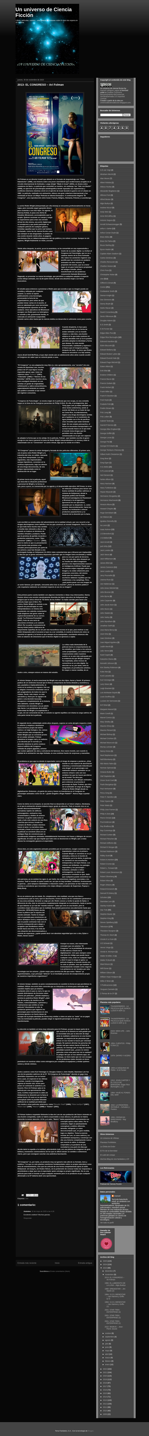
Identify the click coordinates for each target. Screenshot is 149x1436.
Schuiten (103, 897)
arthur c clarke (106, 229)
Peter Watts (105, 805)
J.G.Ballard (104, 538)
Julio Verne (104, 651)
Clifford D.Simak (106, 283)
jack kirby (104, 546)
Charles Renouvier (107, 262)
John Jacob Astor (107, 605)
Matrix (35, 1107)
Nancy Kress (105, 751)
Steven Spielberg (107, 922)
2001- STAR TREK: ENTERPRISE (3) (112, 1316)
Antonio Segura (106, 220)
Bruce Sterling (105, 245)
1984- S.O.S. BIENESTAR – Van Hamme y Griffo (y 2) (115, 1296)
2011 (105, 1407)
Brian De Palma (106, 241)
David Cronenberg (107, 312)
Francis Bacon (106, 379)
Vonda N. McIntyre (107, 952)
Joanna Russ (105, 580)
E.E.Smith (104, 325)
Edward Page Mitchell (108, 362)
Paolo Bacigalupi (106, 784)
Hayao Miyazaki (106, 492)
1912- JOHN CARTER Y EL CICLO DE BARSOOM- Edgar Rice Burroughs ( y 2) (120, 1083)
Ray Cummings (106, 830)
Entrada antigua (85, 1263)
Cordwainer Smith (107, 291)
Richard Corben (106, 835)
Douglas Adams (106, 321)
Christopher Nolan (107, 275)
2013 (105, 1400)
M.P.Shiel (104, 705)
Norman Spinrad (106, 768)
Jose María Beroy (107, 630)
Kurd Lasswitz (105, 676)
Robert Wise (105, 881)
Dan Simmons (105, 300)
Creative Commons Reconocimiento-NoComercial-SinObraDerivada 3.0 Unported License (112, 95)
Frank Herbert (105, 387)
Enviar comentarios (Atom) (60, 1271)
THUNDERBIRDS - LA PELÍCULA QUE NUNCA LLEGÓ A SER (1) (120, 1008)
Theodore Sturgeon (108, 931)
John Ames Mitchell (108, 588)
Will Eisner (104, 968)
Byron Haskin (105, 249)
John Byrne (104, 596)
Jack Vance (104, 555)
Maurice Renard (106, 730)
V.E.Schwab (105, 943)
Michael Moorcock (107, 743)
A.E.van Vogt (105, 170)
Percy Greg (104, 793)
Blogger (90, 1431)
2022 (105, 1369)
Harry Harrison (106, 484)
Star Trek (104, 910)
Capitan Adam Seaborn (109, 254)
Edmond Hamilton (107, 341)
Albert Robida (105, 182)
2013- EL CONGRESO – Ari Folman (114, 1278)
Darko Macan (105, 308)
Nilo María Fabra (106, 764)
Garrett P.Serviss (107, 425)
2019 (105, 1379)
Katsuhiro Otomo (107, 659)
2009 (105, 1414)
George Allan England (109, 429)
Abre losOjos (77, 1104)
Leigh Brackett (106, 688)
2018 (105, 1383)
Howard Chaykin (106, 509)
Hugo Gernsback (107, 513)
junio (107, 1347)
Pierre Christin (106, 818)
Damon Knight (106, 295)
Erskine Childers (106, 375)
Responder (28, 1218)
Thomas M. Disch (107, 935)
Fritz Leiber (104, 417)
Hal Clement (105, 475)
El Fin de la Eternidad (108, 1151)
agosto (108, 1340)
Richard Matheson (107, 851)
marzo (108, 1358)
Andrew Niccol (106, 208)
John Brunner (105, 592)
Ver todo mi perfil (107, 1223)
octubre (108, 1333)
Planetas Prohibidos (108, 1142)
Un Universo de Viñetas (109, 1138)
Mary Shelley (105, 722)
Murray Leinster (106, 747)
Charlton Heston (106, 266)
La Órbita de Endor (107, 1147)
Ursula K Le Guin (107, 939)
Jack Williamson (106, 559)
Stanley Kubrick (106, 906)
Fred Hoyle (104, 400)
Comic (102, 287)
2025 (105, 1261)
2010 (105, 1411)
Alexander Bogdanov (108, 191)
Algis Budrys (105, 203)
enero (107, 1364)
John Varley (105, 617)
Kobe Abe (104, 672)
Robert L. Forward (107, 868)
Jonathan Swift (106, 626)
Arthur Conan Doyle (108, 233)
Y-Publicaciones (106, 985)
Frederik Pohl (105, 404)
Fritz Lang (104, 412)
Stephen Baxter (106, 914)
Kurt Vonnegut (106, 680)
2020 (105, 1376)
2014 (105, 1397)
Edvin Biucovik (106, 346)
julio (107, 1344)
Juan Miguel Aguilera (108, 642)
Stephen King (105, 918)
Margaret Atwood (107, 709)
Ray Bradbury (105, 826)
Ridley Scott (105, 856)
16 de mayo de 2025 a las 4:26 (43, 1211)
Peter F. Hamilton (107, 797)
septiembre (109, 1337)
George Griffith (106, 433)
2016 (105, 1390)
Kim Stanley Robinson (109, 667)
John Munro (105, 609)
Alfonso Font (105, 195)
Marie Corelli (105, 713)
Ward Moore (105, 964)
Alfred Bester (105, 199)
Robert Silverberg (107, 876)
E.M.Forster (105, 329)
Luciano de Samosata (108, 701)
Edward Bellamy (106, 350)
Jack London (105, 550)
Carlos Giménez (106, 258)
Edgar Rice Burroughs (109, 337)
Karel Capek (105, 655)
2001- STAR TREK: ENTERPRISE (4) (112, 1311)
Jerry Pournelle (106, 575)
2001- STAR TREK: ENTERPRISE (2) (112, 1322)
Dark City (22, 1107)
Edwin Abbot (105, 366)
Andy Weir (104, 212)
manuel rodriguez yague (109, 90)
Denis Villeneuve (106, 316)
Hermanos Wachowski (109, 500)
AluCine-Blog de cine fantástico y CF (114, 1159)
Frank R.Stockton (107, 396)
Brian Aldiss (105, 237)
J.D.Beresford (105, 534)
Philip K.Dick (105, 814)
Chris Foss (104, 270)
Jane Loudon (105, 571)
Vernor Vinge (105, 947)
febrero (108, 1361)
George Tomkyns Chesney (110, 450)
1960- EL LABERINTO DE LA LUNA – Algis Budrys (115, 1284)
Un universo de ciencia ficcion (112, 88)
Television (104, 927)
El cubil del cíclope (107, 1155)
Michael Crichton (106, 738)
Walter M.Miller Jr (107, 956)
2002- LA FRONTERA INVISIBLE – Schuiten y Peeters (120, 1107)
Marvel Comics (106, 718)
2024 (105, 1264)
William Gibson (106, 973)
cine (26, 1198)
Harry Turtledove (106, 488)
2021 (105, 1372)
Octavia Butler (105, 772)
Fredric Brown (105, 408)
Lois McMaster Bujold (108, 693)
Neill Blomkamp (106, 759)
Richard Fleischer (107, 839)
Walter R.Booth (106, 960)
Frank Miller (105, 392)
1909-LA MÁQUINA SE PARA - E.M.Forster (120, 1069)
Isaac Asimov (105, 529)
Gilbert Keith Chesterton (109, 454)
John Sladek (105, 613)
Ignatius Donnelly (107, 521)
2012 (105, 1404)
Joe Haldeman (106, 584)
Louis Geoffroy (106, 697)
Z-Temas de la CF (107, 993)
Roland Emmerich (107, 889)
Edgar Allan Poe (106, 333)
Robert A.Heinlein (107, 860)
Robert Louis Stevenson (109, 872)
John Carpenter (106, 601)
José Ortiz (104, 634)
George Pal (104, 442)
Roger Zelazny (106, 885)
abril (107, 1354)
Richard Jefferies (107, 843)
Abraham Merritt (106, 174)
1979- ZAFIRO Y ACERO (121, 1056)
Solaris (33, 374)
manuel (117, 1196)
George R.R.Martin (107, 446)
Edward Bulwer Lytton (109, 354)
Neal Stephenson (107, 755)
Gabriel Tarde (105, 421)
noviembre (109, 1274)
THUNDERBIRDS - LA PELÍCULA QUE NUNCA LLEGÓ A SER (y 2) (120, 1021)
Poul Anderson (106, 822)
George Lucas (105, 438)
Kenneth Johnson (107, 663)
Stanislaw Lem (106, 901)
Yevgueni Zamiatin (107, 989)
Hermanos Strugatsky (108, 496)
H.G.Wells (104, 467)
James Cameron (106, 567)
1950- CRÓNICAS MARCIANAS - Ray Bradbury (118, 1119)
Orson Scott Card (107, 780)
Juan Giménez (106, 638)
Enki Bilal (104, 371)
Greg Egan (104, 463)
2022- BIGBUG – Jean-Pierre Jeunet (114, 1328)
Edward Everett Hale (108, 358)
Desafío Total (59, 1104)
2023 (105, 1268)
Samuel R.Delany (107, 893)
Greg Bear (104, 458)
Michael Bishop (106, 734)
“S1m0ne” (37, 541)
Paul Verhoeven (106, 789)
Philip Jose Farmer (107, 810)
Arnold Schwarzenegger (109, 224)
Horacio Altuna (106, 504)
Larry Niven (104, 684)
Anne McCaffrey (106, 216)
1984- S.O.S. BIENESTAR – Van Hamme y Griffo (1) (115, 1304)
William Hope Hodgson (109, 977)
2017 (105, 1386)
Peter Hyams (105, 801)
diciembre (109, 1271)
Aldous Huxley (106, 187)
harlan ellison (105, 479)
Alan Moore (104, 178)
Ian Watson (104, 517)
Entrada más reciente (27, 1263)
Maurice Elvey (105, 726)
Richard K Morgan (107, 847)
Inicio (57, 1263)
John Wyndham (106, 621)
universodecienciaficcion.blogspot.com (115, 103)
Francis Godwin (106, 383)
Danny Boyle (105, 304)
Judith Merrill (105, 647)
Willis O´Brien (105, 981)
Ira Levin (103, 525)
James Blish (105, 563)
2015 (105, 1393)
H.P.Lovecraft (105, 471)
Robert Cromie (106, 864)
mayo (107, 1351)
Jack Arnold (104, 542)
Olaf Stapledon (106, 776)
